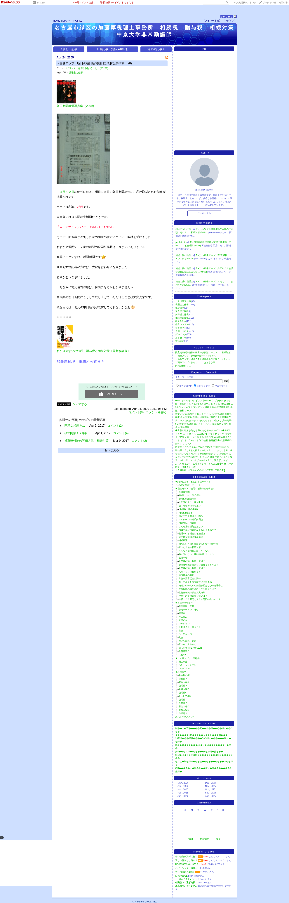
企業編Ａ (183, 679)
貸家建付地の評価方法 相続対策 (86, 440)
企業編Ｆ (183, 713)
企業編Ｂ (183, 685)
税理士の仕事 (76, 72)
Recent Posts (204, 347)
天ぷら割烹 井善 (187, 641)
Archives (204, 778)
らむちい (183, 655)
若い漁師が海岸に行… (186, 856)
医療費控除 (184, 492)
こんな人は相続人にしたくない (194, 551)
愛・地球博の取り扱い (190, 505)
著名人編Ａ (184, 682)
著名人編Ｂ (184, 689)
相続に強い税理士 (184, 229)
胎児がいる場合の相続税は (192, 533)
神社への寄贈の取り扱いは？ (193, 596)
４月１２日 (67, 191)
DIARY (66, 20)
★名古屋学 (180, 672)
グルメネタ (180, 334)
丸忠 (181, 637)
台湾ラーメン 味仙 (189, 609)
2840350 (227, 16)
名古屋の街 (184, 675)
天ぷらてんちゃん (187, 644)
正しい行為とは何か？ (186, 860)
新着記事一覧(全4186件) (112, 49)
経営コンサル (182, 324)
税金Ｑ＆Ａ (180, 321)
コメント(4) (121, 433)
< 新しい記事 (69, 49)
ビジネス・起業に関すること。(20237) (87, 68)
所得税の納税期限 (187, 498)
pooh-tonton (181, 242)
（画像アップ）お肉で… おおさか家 (195, 362)
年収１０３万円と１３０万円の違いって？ (200, 599)
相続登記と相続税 (187, 523)
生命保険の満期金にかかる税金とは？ (197, 589)
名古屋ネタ (180, 328)
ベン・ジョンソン (187, 665)
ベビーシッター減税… (186, 868)
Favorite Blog (204, 851)
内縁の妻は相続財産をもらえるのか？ (197, 530)
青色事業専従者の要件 (190, 578)
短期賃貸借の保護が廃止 (191, 537)
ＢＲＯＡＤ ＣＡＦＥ (190, 627)
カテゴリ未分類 (183, 301)
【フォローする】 (212, 20)
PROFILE (77, 20)
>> (245, 2)
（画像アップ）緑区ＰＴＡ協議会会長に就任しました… (203, 359)
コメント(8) (136, 412)
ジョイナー (184, 668)
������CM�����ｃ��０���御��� (201, 735)
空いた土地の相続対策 (190, 547)
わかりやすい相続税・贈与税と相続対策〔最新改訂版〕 (93, 350)
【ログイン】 (229, 20)
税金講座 (179, 308)
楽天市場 (283, 2)
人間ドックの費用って (190, 571)
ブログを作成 (269, 2)
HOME (56, 20)
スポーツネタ (182, 331)
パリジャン (184, 623)
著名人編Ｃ (184, 706)
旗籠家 (182, 613)
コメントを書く (156, 412)
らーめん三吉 (185, 634)
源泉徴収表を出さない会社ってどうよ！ (198, 564)
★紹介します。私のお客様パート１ (193, 481)
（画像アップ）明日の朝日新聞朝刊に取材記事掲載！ (92, 63)
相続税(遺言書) (186, 512)
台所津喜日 (184, 651)
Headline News (204, 723)
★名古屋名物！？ (184, 603)
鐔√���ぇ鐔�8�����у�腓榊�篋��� (199, 751)
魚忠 (181, 630)
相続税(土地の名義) (188, 509)
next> (218, 839)
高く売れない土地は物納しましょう (196, 554)
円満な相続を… (74, 425)
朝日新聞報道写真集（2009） (76, 105)
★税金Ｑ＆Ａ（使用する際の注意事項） (195, 488)
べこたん (183, 616)
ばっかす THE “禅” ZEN (190, 648)
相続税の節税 (182, 318)
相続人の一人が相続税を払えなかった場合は (201, 585)
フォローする (204, 213)
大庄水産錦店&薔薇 (184, 872)
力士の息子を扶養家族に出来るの (195, 582)
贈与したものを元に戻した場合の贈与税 (198, 544)
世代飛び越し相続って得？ (192, 561)
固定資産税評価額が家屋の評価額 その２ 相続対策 (203, 352)
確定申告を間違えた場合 (191, 516)
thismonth (204, 839)
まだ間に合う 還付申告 (191, 502)
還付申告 (183, 557)
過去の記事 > (156, 49)
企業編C (183, 692)
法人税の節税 (182, 311)
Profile (204, 153)
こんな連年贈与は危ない (191, 526)
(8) (130, 63)
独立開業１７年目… (77, 433)
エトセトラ (180, 337)
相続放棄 (183, 540)
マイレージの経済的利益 (191, 519)
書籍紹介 (179, 341)
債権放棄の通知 (186, 575)
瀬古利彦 (183, 661)
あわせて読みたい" (184, 717)
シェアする (79, 404)
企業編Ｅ (183, 703)
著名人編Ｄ (184, 710)
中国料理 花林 (186, 606)
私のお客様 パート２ (190, 485)
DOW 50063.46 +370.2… (187, 864)
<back (190, 839)
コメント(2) (115, 425)
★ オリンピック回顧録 (187, 658)
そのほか (40, 2)
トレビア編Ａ (185, 696)
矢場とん (183, 620)
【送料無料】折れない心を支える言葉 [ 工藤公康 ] (200, 470)
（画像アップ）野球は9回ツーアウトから (195, 356)
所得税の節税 (182, 314)
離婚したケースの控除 (190, 495)
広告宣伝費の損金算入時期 (192, 592)
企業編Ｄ (183, 699)
